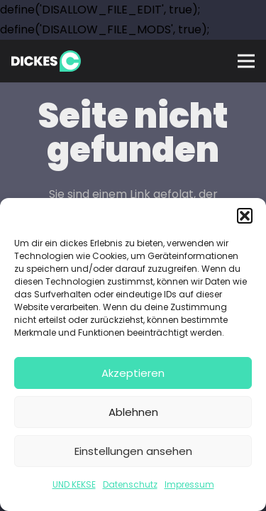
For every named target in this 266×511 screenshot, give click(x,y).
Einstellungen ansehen (133, 451)
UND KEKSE (74, 484)
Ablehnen (133, 412)
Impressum (189, 484)
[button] (245, 216)
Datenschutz (130, 484)
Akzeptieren (133, 373)
